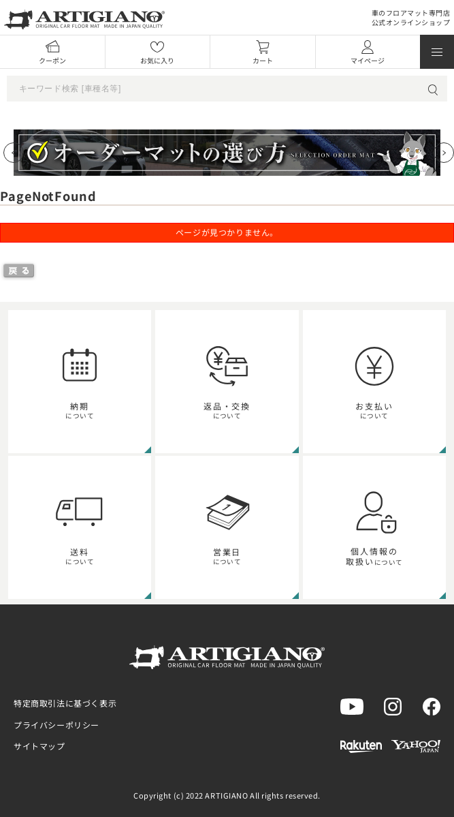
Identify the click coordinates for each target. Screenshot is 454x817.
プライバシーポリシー (56, 724)
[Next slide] (444, 152)
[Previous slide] (13, 152)
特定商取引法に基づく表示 (65, 703)
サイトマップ (39, 746)
